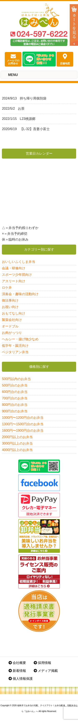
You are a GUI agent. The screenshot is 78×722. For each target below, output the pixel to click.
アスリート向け (13, 281)
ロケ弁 (7, 287)
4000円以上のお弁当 (17, 450)
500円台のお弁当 (14, 385)
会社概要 (17, 663)
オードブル (10, 326)
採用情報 (42, 663)
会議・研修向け (13, 268)
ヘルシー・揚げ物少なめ (20, 339)
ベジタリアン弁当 (15, 352)
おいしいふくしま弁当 (18, 261)
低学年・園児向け (15, 345)
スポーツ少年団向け (17, 274)
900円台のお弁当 (14, 411)
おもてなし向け (13, 313)
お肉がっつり (12, 332)
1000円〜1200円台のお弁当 (22, 417)
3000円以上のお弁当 (17, 443)
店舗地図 (65, 59)
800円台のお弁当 (14, 404)
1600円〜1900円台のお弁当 (22, 430)
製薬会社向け (12, 320)
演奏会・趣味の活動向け (20, 294)
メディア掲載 (46, 670)
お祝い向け (10, 307)
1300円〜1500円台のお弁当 (22, 424)
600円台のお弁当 (14, 392)
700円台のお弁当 (14, 398)
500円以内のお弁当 (16, 379)
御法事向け (10, 300)
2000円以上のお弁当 (17, 437)
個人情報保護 (21, 678)
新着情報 (17, 670)
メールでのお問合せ (13, 59)
